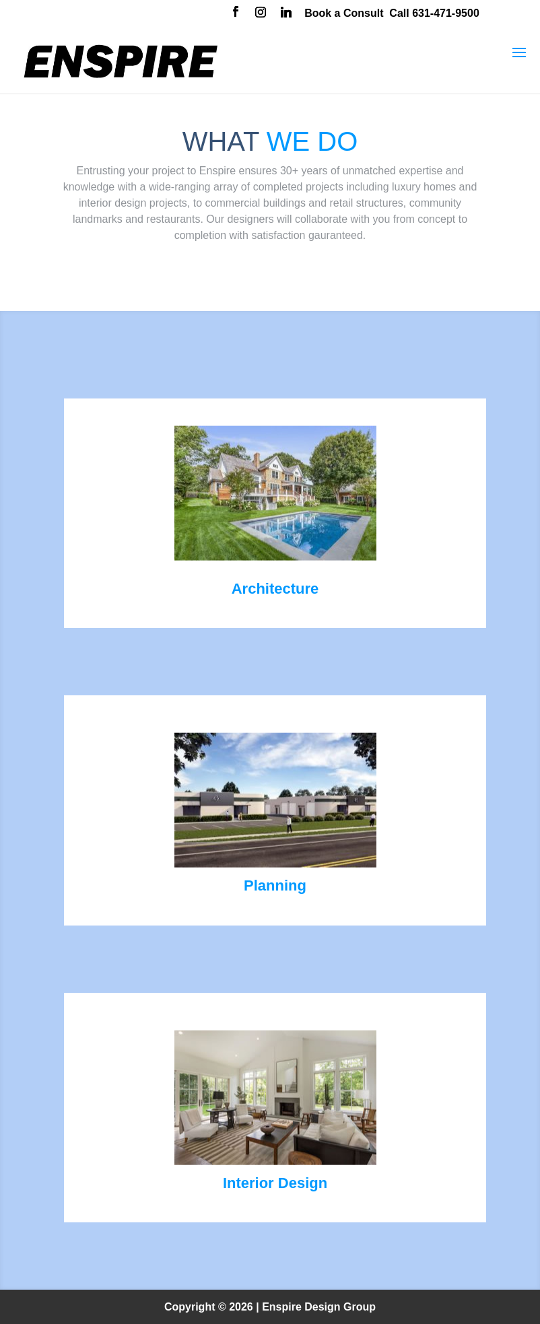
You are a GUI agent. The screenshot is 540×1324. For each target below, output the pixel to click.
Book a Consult (343, 13)
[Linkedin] (286, 13)
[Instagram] (260, 13)
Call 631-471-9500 (434, 13)
